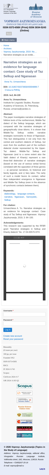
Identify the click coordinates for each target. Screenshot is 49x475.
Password (7, 320)
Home (6, 45)
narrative (8, 197)
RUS (9, 33)
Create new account (12, 336)
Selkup (7, 200)
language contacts (26, 194)
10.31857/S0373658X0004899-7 (23, 87)
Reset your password (13, 339)
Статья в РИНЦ (12, 90)
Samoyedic (31, 197)
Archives (7, 48)
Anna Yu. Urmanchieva (15, 82)
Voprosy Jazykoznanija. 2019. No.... (20, 52)
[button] (8, 40)
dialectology (9, 194)
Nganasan (19, 197)
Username (7, 311)
